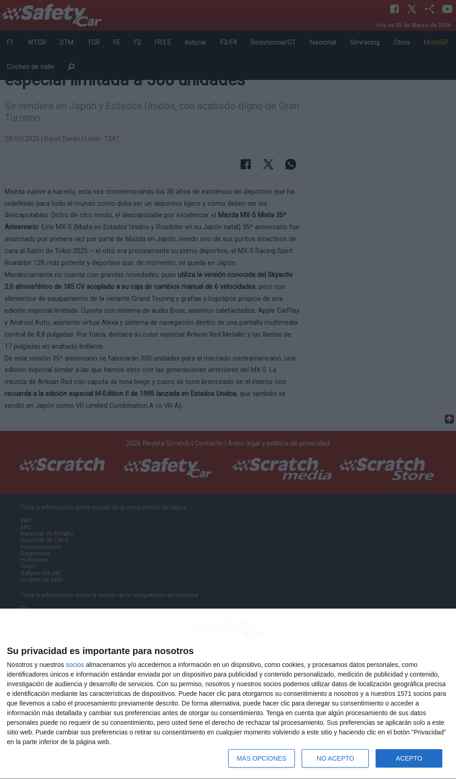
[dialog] (228, 694)
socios (75, 664)
